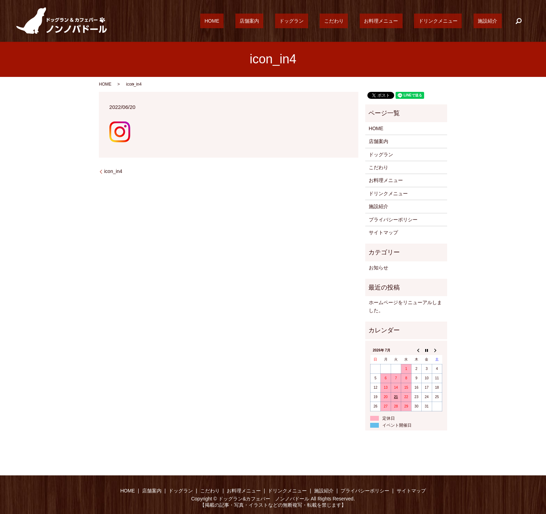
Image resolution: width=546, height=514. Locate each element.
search (518, 21)
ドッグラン (330, 21)
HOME (268, 21)
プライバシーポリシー (393, 219)
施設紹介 (492, 21)
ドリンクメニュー (450, 21)
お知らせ (378, 267)
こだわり (364, 21)
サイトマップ (383, 232)
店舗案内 (297, 21)
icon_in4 (113, 171)
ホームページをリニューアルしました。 (405, 306)
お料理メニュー (402, 21)
